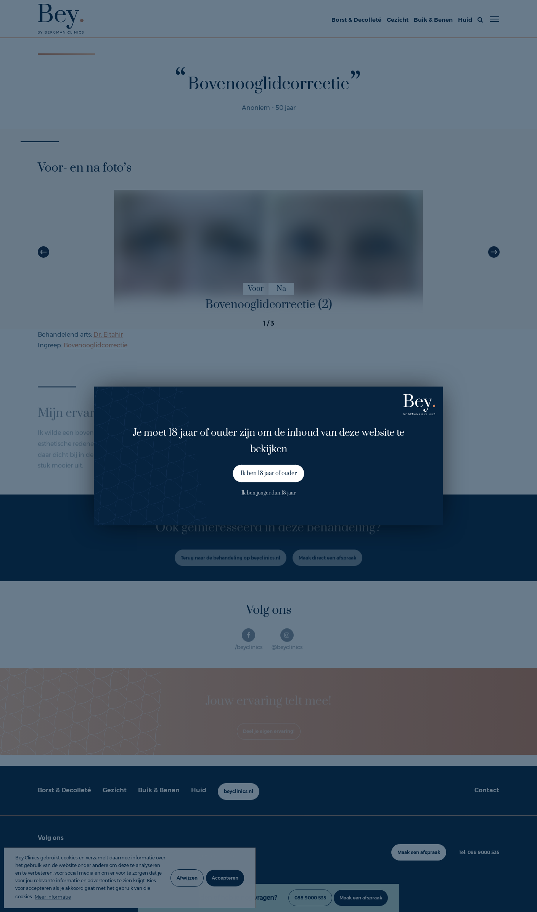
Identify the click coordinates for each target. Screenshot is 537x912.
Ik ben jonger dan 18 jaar (268, 493)
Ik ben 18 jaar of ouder (269, 473)
